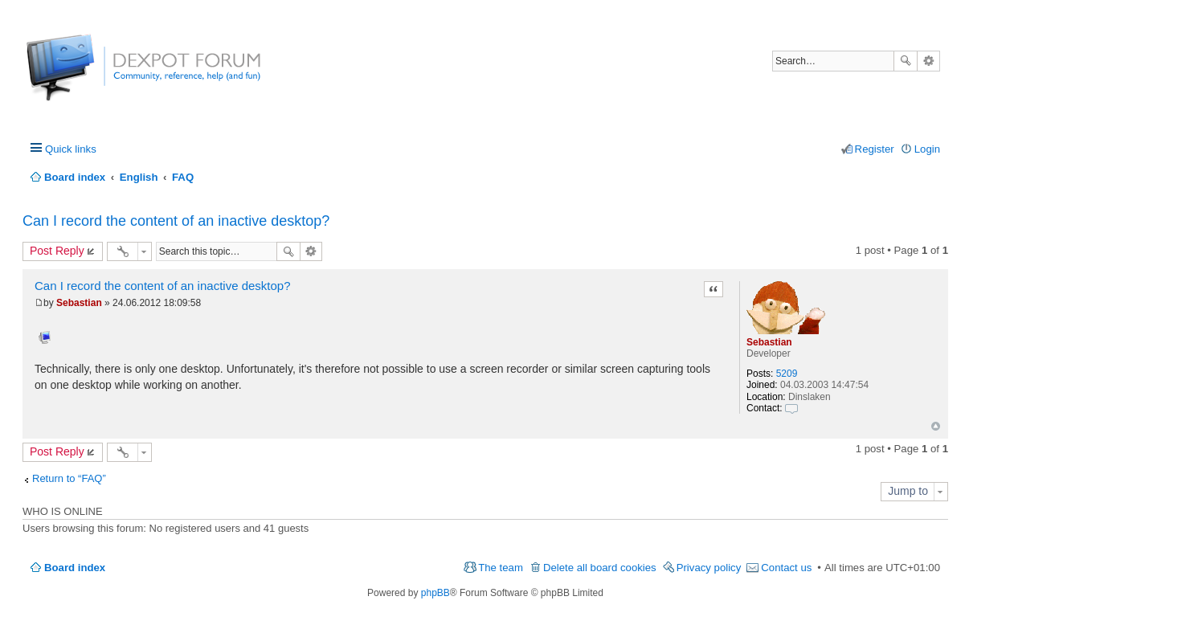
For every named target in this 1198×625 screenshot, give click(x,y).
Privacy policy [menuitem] (709, 568)
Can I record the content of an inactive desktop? (175, 221)
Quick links (70, 149)
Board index (74, 568)
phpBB (435, 592)
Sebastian (769, 342)
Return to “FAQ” (69, 478)
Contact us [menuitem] (786, 568)
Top (935, 426)
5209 (787, 373)
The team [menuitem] (500, 568)
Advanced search (928, 61)
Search (905, 61)
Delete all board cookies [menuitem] (599, 568)
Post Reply (57, 250)
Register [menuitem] (874, 149)
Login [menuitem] (927, 149)
